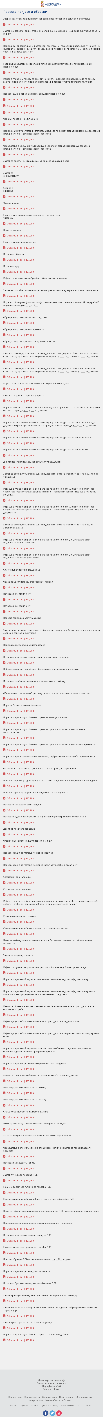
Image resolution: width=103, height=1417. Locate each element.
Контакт (13, 1405)
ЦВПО (79, 1405)
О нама (34, 1405)
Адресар (24, 1405)
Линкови (89, 1405)
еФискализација (84, 1397)
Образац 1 (21, 24)
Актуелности (36, 1400)
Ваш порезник (67, 1405)
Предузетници (32, 1397)
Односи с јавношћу (49, 1405)
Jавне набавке (52, 1400)
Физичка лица (49, 1397)
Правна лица (15, 1397)
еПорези (66, 1400)
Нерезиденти (66, 1397)
